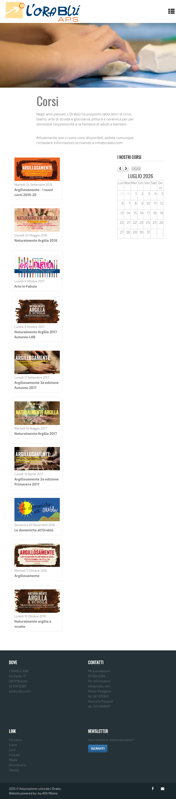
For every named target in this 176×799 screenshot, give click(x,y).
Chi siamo (15, 740)
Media (13, 760)
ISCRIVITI (97, 748)
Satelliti (14, 770)
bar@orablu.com (20, 691)
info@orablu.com (99, 686)
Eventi (13, 745)
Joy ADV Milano (48, 793)
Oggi (136, 168)
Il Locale (14, 755)
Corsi (12, 750)
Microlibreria (17, 765)
